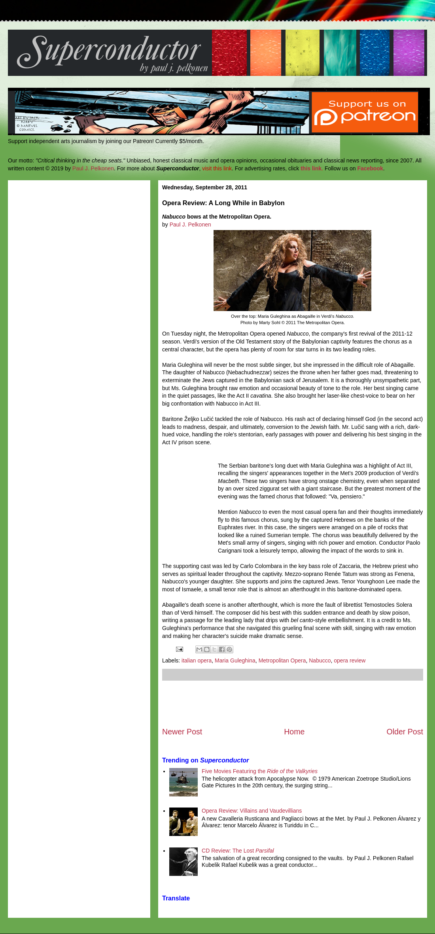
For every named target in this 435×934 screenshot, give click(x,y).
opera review (349, 660)
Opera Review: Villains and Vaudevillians (252, 811)
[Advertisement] (292, 703)
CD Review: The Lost (238, 850)
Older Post (404, 731)
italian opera (197, 660)
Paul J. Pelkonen (93, 168)
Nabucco (320, 660)
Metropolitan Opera (282, 660)
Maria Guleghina (235, 660)
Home (294, 731)
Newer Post (182, 731)
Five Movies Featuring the (260, 771)
